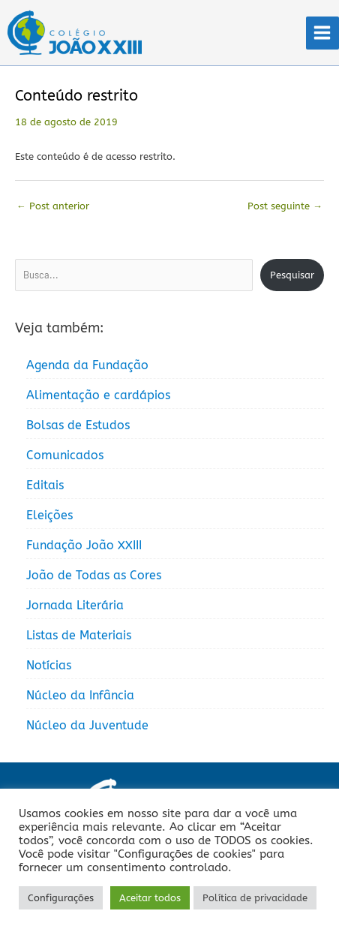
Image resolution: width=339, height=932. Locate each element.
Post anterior (52, 206)
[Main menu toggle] (322, 33)
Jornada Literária (75, 605)
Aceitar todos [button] (150, 897)
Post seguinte (285, 206)
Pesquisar (292, 275)
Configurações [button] (61, 897)
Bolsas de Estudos (78, 425)
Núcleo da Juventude (87, 725)
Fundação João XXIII (84, 545)
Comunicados (65, 455)
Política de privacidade (255, 897)
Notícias (48, 665)
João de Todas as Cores (93, 575)
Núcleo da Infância (80, 695)
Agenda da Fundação (87, 365)
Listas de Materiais (78, 635)
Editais (45, 485)
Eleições (49, 515)
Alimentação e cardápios (98, 395)
